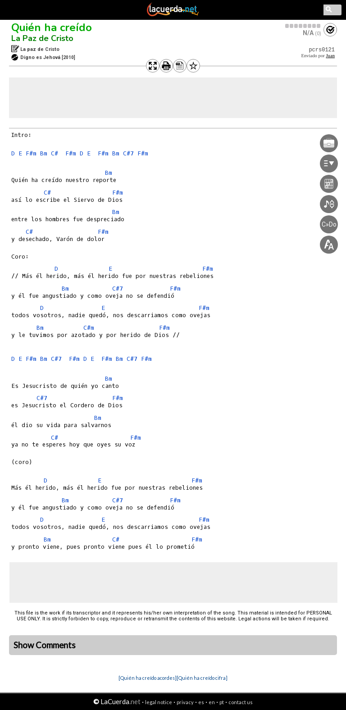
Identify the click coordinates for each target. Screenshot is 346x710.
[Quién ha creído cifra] (202, 678)
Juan (330, 55)
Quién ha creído (51, 27)
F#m (31, 153)
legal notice (158, 702)
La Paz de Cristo (42, 38)
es (201, 702)
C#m (88, 328)
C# (54, 153)
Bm (43, 153)
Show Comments (45, 645)
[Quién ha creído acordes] (147, 678)
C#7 (128, 153)
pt (221, 702)
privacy (185, 702)
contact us (240, 702)
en (212, 702)
